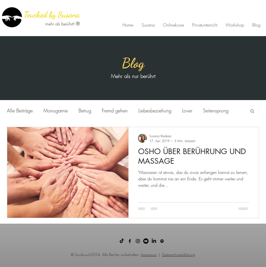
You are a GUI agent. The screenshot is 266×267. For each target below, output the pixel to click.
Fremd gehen (115, 110)
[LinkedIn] (154, 241)
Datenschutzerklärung (178, 254)
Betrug (85, 110)
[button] (252, 111)
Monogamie (55, 110)
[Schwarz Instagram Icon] (138, 241)
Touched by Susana (52, 14)
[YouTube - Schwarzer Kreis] (146, 241)
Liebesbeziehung (154, 110)
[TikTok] (121, 241)
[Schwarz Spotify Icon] (162, 241)
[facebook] (129, 241)
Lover (187, 110)
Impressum (149, 254)
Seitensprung (215, 110)
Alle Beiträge (20, 110)
